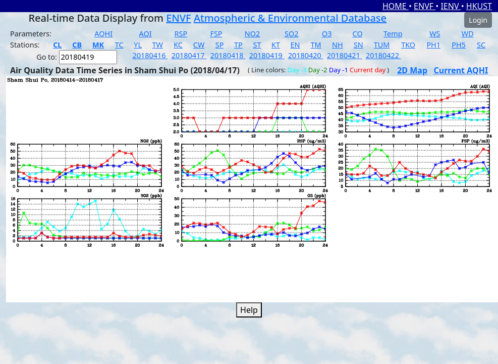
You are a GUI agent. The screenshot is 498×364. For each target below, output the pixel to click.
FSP (216, 33)
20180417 (189, 55)
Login (478, 20)
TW (157, 45)
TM (316, 45)
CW (198, 45)
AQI (145, 33)
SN (358, 45)
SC (481, 45)
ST (257, 45)
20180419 (267, 55)
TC (119, 45)
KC (178, 45)
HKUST (479, 6)
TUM (382, 45)
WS (434, 33)
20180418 (228, 55)
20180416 (150, 55)
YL (138, 45)
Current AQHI (461, 70)
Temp (392, 33)
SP (219, 45)
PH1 (433, 45)
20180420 (305, 55)
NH (337, 45)
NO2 (252, 33)
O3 (326, 33)
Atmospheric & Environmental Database (290, 18)
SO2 (291, 33)
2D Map (412, 70)
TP (238, 45)
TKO (408, 45)
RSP (181, 33)
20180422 (383, 55)
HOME (395, 6)
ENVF (424, 6)
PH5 (459, 45)
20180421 (344, 55)
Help (249, 309)
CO (358, 33)
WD (468, 33)
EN (295, 45)
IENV (450, 6)
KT (275, 45)
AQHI (103, 33)
